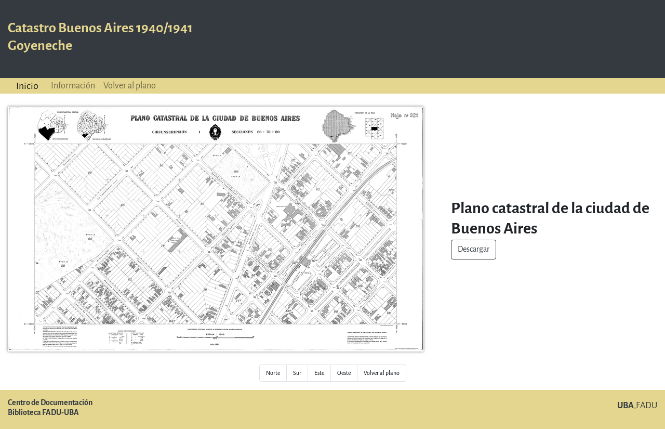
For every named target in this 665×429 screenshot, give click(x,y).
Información (73, 85)
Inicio (27, 86)
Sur (297, 373)
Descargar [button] (473, 249)
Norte (273, 373)
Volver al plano (129, 85)
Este (319, 373)
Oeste (344, 373)
